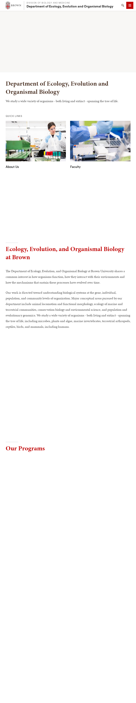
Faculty (75, 166)
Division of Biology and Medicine (48, 3)
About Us (12, 166)
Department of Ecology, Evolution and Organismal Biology (70, 6)
